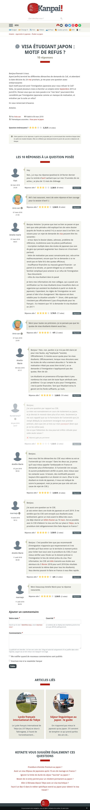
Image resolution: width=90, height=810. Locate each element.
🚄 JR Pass (49, 30)
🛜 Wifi (72, 30)
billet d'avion (49, 520)
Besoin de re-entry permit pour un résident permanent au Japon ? (45, 779)
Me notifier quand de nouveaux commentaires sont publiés (36, 656)
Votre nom (14, 618)
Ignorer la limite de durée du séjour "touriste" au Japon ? (45, 775)
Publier (12, 666)
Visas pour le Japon (37, 119)
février (44, 564)
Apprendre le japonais (23, 34)
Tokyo (71, 523)
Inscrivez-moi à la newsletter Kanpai (26, 661)
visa (61, 233)
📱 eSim (79, 30)
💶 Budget (13, 30)
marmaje (14, 513)
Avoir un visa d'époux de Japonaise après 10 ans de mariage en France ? (45, 771)
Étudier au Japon (37, 34)
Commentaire (16, 633)
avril (44, 178)
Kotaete (11, 34)
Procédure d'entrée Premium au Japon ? (45, 767)
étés (52, 561)
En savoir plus (64, 808)
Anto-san (17, 116)
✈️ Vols (32, 30)
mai (30, 79)
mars (63, 520)
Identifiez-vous (27, 625)
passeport (65, 424)
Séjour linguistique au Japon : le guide (63, 718)
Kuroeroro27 (15, 415)
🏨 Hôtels (40, 30)
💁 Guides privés (61, 30)
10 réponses (45, 57)
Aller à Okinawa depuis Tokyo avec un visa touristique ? (45, 783)
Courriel (50, 618)
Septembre (64, 89)
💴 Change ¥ (23, 30)
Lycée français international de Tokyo (26, 718)
